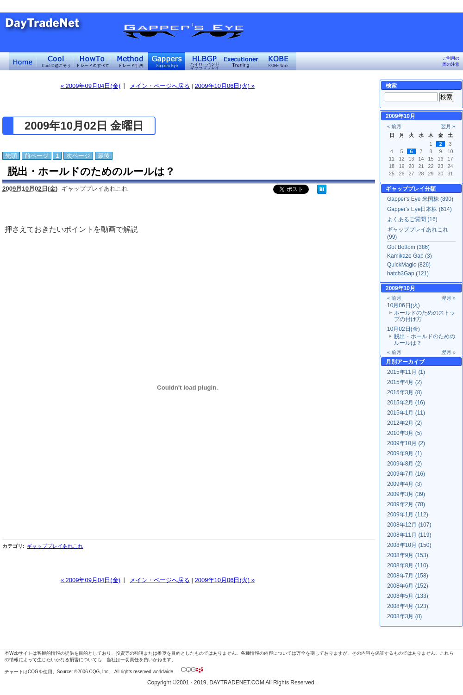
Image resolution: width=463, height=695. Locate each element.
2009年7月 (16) (406, 474)
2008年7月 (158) (407, 575)
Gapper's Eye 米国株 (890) (420, 199)
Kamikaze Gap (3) (409, 256)
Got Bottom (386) (408, 247)
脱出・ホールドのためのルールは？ (91, 171)
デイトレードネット (23, 61)
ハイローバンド (203, 61)
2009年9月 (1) (404, 453)
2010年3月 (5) (404, 433)
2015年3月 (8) (404, 392)
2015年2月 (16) (406, 402)
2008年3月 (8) (404, 616)
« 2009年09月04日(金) (90, 85)
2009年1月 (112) (407, 514)
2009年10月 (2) (406, 443)
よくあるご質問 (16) (412, 219)
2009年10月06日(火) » (225, 85)
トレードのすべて (92, 61)
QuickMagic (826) (409, 264)
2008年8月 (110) (407, 565)
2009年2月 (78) (406, 504)
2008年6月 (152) (407, 586)
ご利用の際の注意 (451, 61)
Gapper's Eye (166, 61)
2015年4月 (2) (404, 382)
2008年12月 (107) (409, 524)
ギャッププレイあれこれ (55, 546)
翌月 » (448, 126)
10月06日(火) (403, 305)
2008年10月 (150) (409, 545)
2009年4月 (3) (404, 484)
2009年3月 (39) (406, 494)
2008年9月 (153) (407, 555)
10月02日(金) (403, 329)
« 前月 (394, 126)
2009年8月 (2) (404, 463)
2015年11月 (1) (406, 372)
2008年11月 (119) (409, 535)
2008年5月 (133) (407, 596)
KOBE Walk (277, 61)
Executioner (240, 61)
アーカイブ (411, 362)
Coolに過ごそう (55, 61)
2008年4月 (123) (407, 606)
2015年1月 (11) (406, 413)
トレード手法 (129, 61)
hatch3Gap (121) (408, 273)
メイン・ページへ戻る (160, 85)
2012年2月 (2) (404, 423)
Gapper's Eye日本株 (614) (419, 209)
